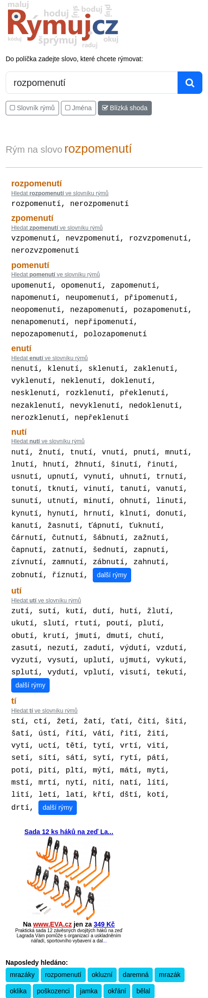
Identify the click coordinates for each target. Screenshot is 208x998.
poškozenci (53, 935)
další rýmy (112, 553)
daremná (136, 918)
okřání (117, 935)
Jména (78, 108)
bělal (143, 935)
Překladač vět (80, 961)
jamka (88, 935)
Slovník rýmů (32, 108)
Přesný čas (112, 961)
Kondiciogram (145, 961)
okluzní (102, 918)
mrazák (169, 918)
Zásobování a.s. (104, 969)
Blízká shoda (125, 108)
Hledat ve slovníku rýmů (60, 193)
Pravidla (21, 961)
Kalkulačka (47, 961)
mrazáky (22, 918)
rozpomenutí (63, 918)
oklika (18, 935)
